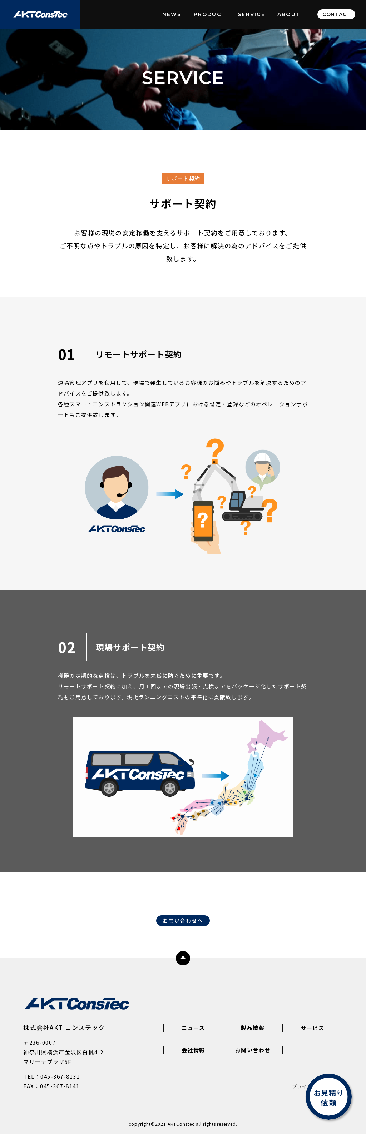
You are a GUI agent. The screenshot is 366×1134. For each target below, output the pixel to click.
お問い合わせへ (183, 920)
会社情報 (193, 1050)
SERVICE (251, 14)
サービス (312, 1027)
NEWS (172, 14)
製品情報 (252, 1027)
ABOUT (288, 14)
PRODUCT (210, 14)
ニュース (193, 1027)
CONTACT (336, 14)
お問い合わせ (253, 1050)
